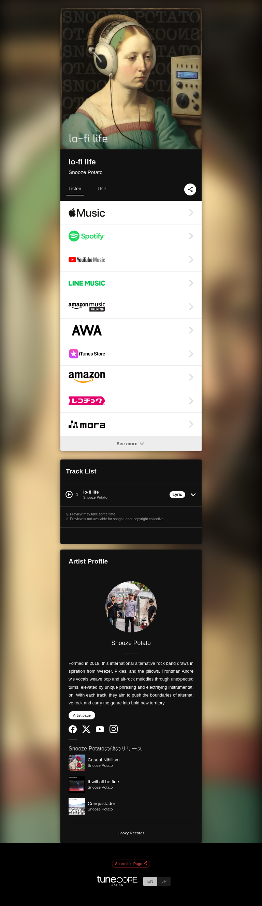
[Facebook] (73, 731)
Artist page (82, 715)
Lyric (177, 494)
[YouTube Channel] (100, 730)
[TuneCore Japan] (117, 884)
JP (163, 881)
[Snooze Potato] (131, 606)
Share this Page (131, 864)
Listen (75, 188)
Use (102, 188)
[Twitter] (86, 731)
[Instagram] (114, 731)
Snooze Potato (86, 172)
